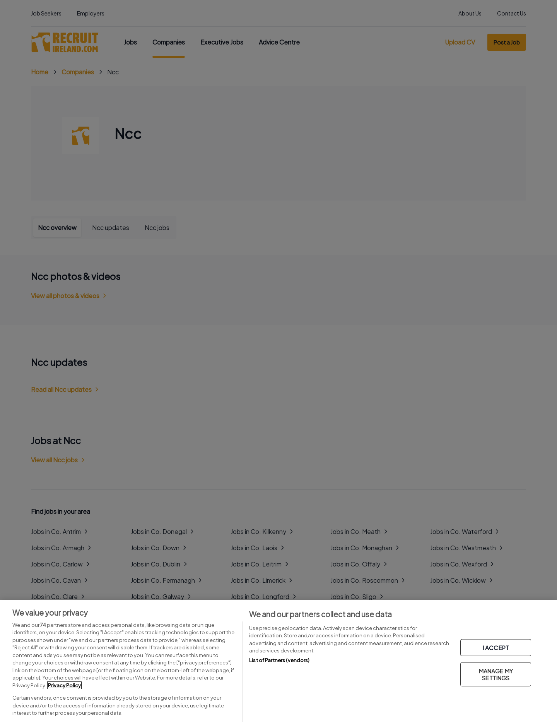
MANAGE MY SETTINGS (496, 674)
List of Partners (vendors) (279, 660)
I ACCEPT (496, 647)
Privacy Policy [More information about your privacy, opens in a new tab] (64, 685)
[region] (278, 663)
